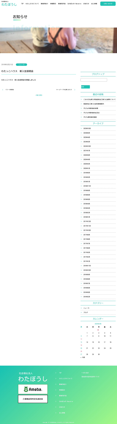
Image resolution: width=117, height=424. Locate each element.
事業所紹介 (44, 3)
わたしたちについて (32, 3)
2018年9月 (86, 190)
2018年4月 (86, 203)
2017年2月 (86, 257)
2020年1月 (86, 168)
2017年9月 (86, 235)
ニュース (86, 308)
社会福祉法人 (9, 3)
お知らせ (86, 3)
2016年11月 (87, 265)
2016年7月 (86, 283)
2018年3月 (86, 208)
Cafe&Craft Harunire (74, 3)
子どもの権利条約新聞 (90, 108)
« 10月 (83, 357)
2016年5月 (86, 292)
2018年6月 (86, 195)
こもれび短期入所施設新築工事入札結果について (99, 99)
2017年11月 (87, 226)
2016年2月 (86, 296)
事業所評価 (61, 3)
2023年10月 (87, 146)
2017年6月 (86, 248)
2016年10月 (87, 270)
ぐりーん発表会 (9, 89)
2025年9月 (86, 133)
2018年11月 (87, 186)
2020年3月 (86, 164)
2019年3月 (86, 177)
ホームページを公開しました (64, 89)
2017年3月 (86, 252)
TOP (22, 3)
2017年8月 (86, 239)
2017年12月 (87, 221)
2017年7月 (86, 243)
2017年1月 (86, 261)
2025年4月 (86, 137)
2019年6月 (86, 172)
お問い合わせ (108, 3)
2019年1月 (86, 181)
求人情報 (94, 3)
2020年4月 (86, 159)
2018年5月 (86, 199)
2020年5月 (86, 155)
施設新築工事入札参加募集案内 (93, 104)
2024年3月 (86, 141)
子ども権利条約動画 (90, 117)
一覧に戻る (38, 95)
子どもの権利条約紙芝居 (91, 112)
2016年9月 (86, 274)
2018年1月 (86, 217)
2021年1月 (86, 150)
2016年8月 (86, 279)
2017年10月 (87, 230)
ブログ (85, 312)
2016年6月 (86, 288)
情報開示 (53, 3)
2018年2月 (86, 212)
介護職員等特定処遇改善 (33, 399)
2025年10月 (87, 128)
